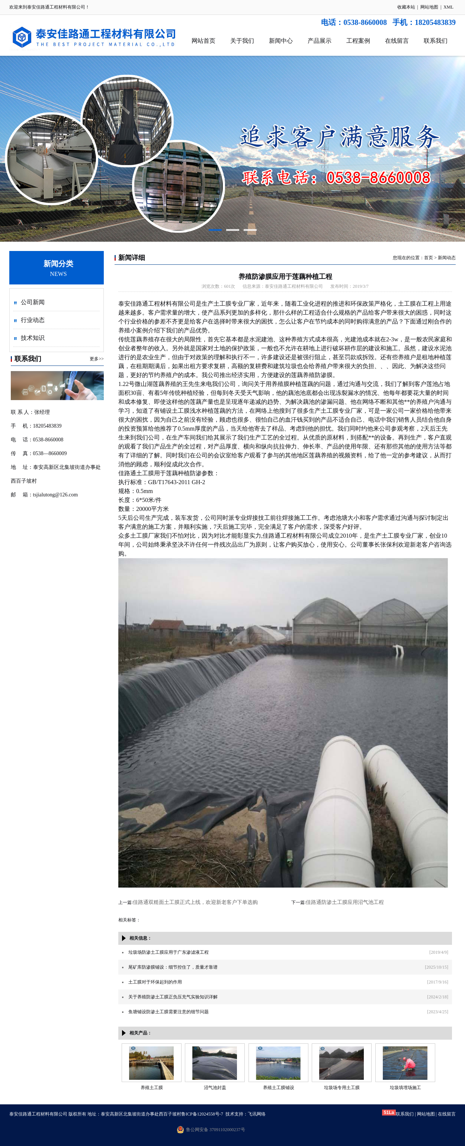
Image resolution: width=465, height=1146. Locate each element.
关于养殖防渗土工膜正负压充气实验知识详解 (173, 996)
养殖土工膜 (152, 1087)
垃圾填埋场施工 (405, 1087)
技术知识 (33, 338)
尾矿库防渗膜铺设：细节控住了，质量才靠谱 (173, 967)
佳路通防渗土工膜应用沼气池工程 (345, 902)
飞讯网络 (257, 1114)
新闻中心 (281, 41)
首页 (428, 257)
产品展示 (319, 41)
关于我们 (242, 41)
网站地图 (429, 7)
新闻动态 (447, 257)
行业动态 (33, 320)
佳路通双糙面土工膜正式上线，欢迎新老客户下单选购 (195, 902)
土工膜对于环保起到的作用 (155, 982)
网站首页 (203, 41)
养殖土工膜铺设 (278, 1087)
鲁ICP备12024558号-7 (202, 1114)
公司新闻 (33, 302)
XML (448, 7)
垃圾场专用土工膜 (342, 1087)
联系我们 (436, 41)
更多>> (97, 358)
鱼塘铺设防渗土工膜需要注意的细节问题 (168, 1011)
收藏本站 (406, 7)
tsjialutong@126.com (55, 495)
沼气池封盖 (215, 1087)
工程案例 (358, 41)
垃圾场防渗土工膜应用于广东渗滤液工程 (168, 952)
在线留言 (397, 41)
